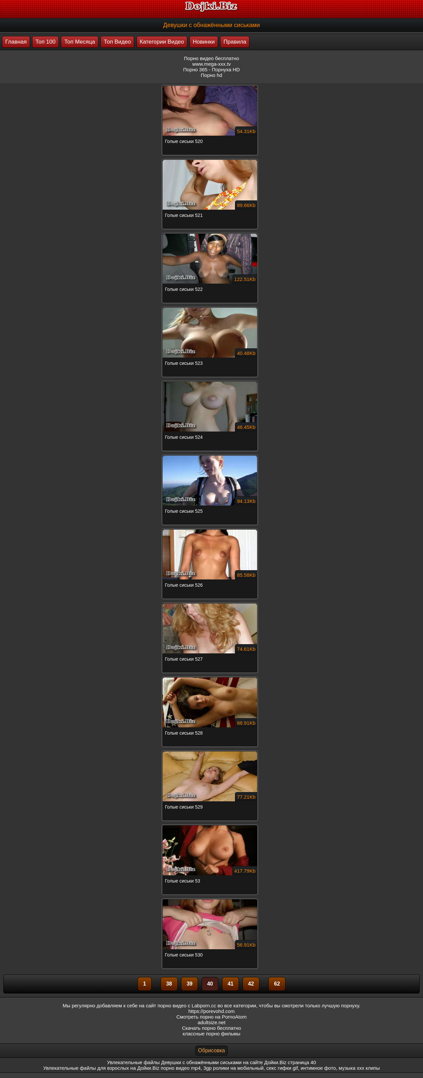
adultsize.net (211, 1022)
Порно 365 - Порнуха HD (211, 69)
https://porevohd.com (211, 1011)
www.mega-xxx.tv (211, 64)
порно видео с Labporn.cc (187, 1005)
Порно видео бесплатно (211, 58)
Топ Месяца (79, 42)
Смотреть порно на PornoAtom (211, 1017)
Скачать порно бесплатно (211, 1028)
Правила (234, 42)
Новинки (204, 42)
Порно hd (211, 75)
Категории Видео (162, 42)
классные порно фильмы (211, 1033)
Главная (16, 42)
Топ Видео (117, 42)
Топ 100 (45, 42)
